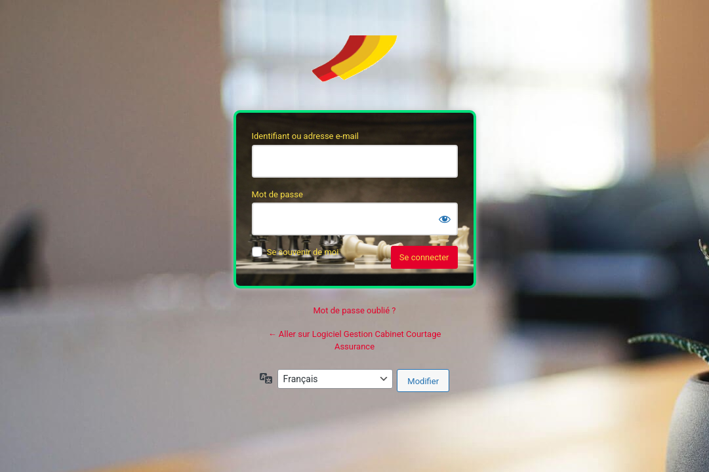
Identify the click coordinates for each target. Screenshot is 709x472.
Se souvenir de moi (303, 252)
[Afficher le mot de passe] (445, 219)
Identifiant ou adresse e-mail (305, 136)
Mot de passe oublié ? (354, 310)
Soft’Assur (354, 64)
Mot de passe (277, 194)
